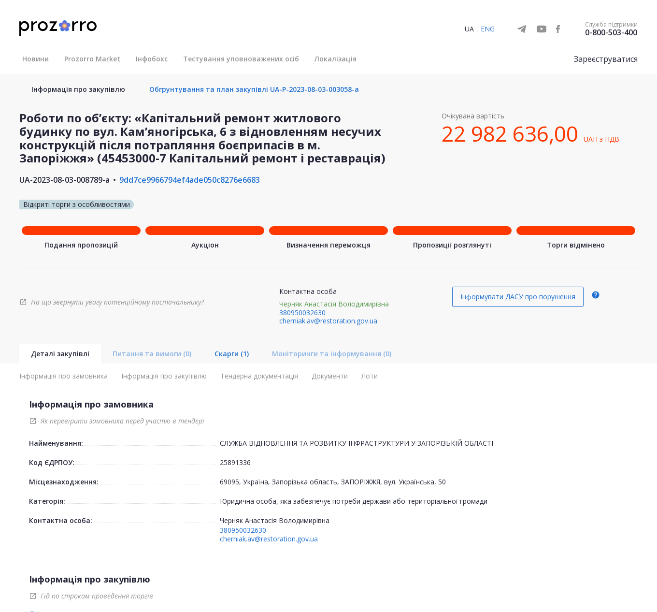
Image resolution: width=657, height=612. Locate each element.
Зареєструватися (606, 59)
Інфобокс (152, 58)
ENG (488, 28)
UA (469, 28)
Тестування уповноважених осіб (241, 58)
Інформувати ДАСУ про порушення (517, 296)
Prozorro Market (92, 58)
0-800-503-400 (611, 32)
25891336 (235, 462)
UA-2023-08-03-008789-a (64, 180)
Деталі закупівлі (60, 353)
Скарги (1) (231, 353)
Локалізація (335, 58)
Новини (35, 58)
